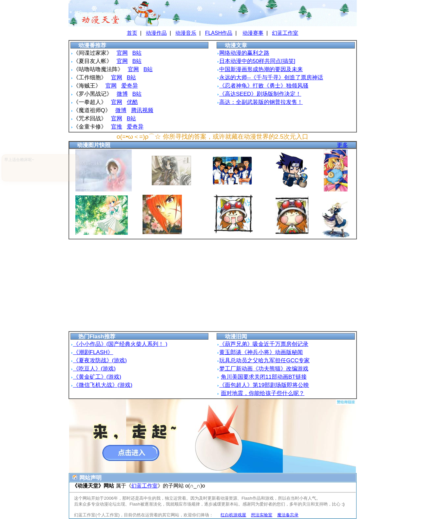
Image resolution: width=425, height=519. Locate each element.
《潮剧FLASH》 (93, 352)
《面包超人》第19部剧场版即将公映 (264, 385)
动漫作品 (156, 33)
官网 (122, 53)
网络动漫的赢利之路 (244, 53)
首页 (132, 33)
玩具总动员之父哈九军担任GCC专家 (264, 360)
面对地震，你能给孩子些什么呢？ (262, 393)
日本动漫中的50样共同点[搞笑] (257, 61)
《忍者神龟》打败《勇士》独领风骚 (263, 86)
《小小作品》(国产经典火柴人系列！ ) (120, 344)
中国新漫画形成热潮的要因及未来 (261, 69)
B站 (137, 53)
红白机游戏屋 (233, 514)
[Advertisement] (212, 285)
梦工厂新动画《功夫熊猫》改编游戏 (263, 369)
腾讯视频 (142, 110)
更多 (342, 145)
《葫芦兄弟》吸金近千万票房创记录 (263, 344)
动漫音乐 (185, 33)
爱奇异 (129, 86)
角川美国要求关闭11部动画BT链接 (264, 377)
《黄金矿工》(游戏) (97, 377)
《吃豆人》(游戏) (94, 369)
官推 (116, 127)
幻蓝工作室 (285, 33)
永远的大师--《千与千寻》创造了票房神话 (271, 77)
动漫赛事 (252, 33)
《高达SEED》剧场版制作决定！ (260, 94)
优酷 (132, 102)
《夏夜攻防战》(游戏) (100, 360)
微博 (122, 94)
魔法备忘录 (288, 514)
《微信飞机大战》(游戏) (102, 385)
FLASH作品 (219, 33)
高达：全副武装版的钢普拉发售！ (261, 102)
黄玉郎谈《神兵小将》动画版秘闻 (261, 352)
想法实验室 (261, 514)
